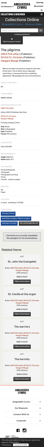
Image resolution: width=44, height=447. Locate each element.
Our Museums (7, 7)
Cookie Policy (14, 442)
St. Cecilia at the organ (22, 294)
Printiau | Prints (8, 213)
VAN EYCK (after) (10, 54)
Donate (4, 3)
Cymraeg (39, 2)
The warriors (22, 326)
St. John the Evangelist (22, 261)
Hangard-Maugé (9, 60)
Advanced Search (22, 34)
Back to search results (11, 40)
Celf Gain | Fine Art (9, 223)
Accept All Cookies (20, 445)
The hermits (22, 359)
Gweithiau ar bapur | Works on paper (16, 218)
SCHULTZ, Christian (12, 57)
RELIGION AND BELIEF (29, 223)
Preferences (6, 445)
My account (38, 6)
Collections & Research (13, 14)
